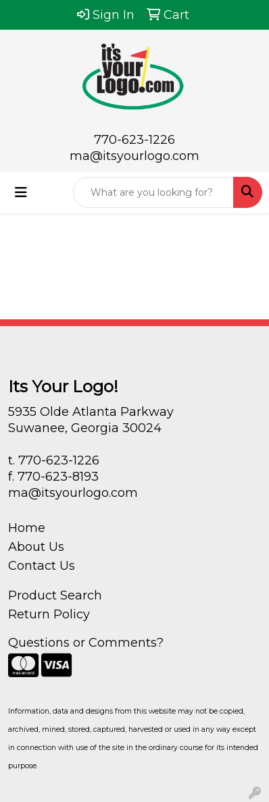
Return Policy (49, 614)
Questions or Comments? (86, 642)
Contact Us (41, 565)
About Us (36, 546)
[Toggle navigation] (21, 192)
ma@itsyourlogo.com (134, 156)
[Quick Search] (153, 192)
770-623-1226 (134, 139)
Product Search (55, 595)
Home (26, 527)
